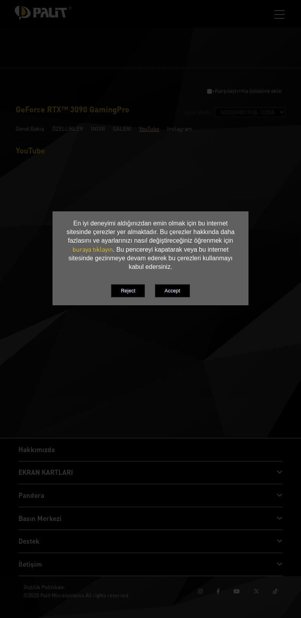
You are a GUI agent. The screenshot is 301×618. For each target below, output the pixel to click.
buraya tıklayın (93, 249)
